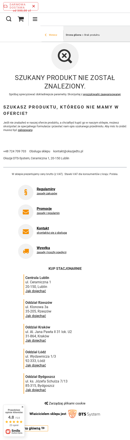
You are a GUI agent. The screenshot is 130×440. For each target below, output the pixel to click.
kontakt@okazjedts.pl (68, 151)
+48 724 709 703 (14, 151)
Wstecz (51, 35)
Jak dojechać (35, 291)
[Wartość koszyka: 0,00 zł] (20, 19)
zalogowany (25, 130)
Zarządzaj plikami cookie (65, 403)
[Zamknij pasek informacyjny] (33, 6)
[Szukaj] (8, 19)
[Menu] (35, 19)
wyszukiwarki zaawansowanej (102, 94)
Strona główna (73, 35)
